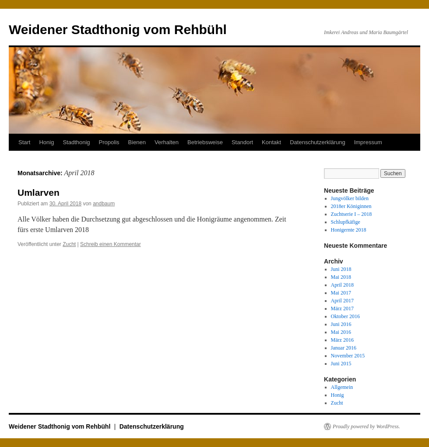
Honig (46, 142)
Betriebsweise (205, 142)
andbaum (104, 204)
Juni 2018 (341, 269)
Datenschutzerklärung (317, 142)
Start (24, 142)
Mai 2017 (341, 293)
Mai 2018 (341, 277)
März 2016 (342, 340)
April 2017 (342, 301)
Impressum (368, 142)
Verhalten (167, 142)
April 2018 (342, 285)
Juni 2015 (341, 363)
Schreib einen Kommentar (110, 244)
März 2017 (342, 308)
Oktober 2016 (345, 316)
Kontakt (271, 142)
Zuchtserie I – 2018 (351, 214)
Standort (242, 142)
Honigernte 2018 (348, 230)
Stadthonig (76, 142)
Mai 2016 (341, 332)
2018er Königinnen (351, 206)
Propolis (109, 142)
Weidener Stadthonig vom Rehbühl (118, 29)
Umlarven (39, 192)
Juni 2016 (341, 324)
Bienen (137, 142)
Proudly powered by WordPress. (366, 426)
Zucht (69, 244)
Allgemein (342, 387)
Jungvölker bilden (350, 198)
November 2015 (348, 356)
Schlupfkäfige (345, 222)
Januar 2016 (343, 348)
